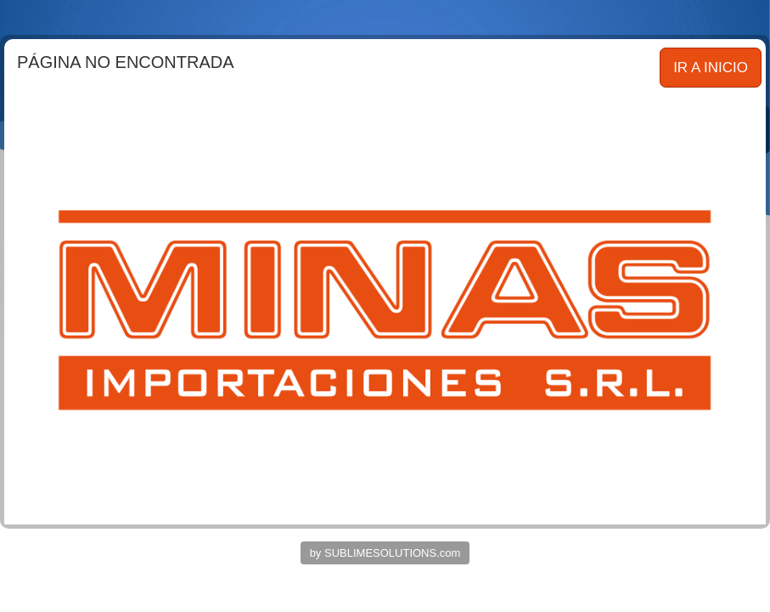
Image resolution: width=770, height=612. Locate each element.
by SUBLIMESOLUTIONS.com (385, 553)
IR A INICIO (710, 68)
